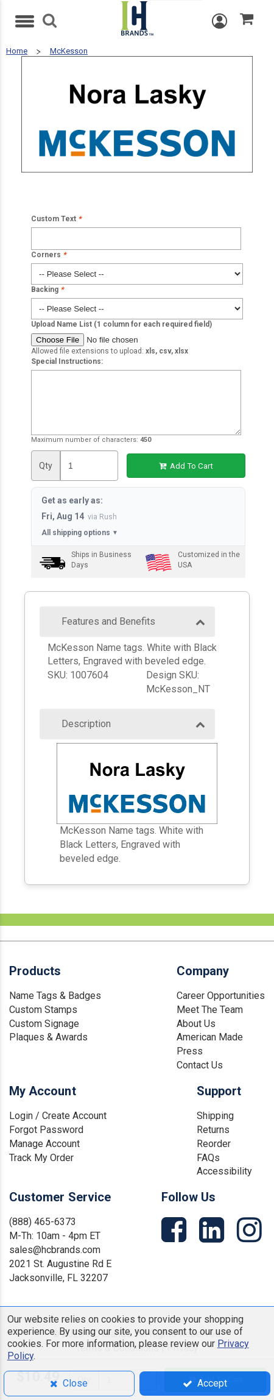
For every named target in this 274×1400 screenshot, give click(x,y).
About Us (196, 1023)
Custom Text (56, 219)
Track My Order (41, 1158)
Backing (47, 289)
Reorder (214, 1143)
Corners (48, 255)
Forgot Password (46, 1129)
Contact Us (200, 1065)
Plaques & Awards (48, 1037)
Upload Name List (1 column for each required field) (121, 324)
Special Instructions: (67, 361)
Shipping (215, 1115)
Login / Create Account (58, 1115)
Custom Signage (44, 1023)
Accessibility (224, 1171)
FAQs (208, 1158)
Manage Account (44, 1143)
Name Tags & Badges (55, 995)
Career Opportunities (221, 995)
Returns (213, 1129)
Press (190, 1051)
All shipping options (79, 533)
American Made (210, 1037)
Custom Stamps (43, 1009)
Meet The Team (210, 1009)
